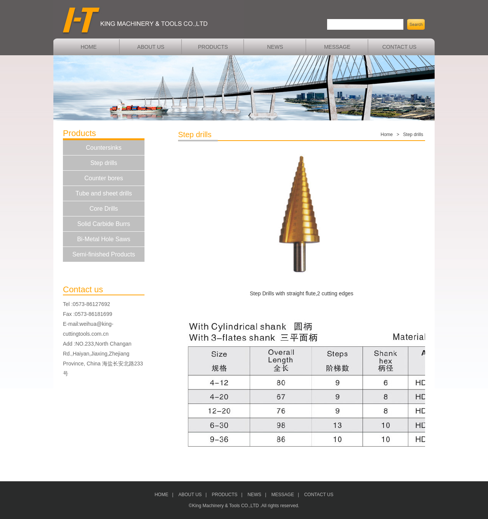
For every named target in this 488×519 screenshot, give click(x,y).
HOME (89, 47)
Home (386, 134)
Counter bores (103, 178)
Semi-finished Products (103, 254)
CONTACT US (399, 47)
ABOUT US (150, 47)
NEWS (275, 47)
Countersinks (103, 147)
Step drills (103, 163)
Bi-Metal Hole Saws (103, 239)
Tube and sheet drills (103, 193)
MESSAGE (337, 47)
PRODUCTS (213, 47)
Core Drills (104, 208)
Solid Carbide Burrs (103, 224)
